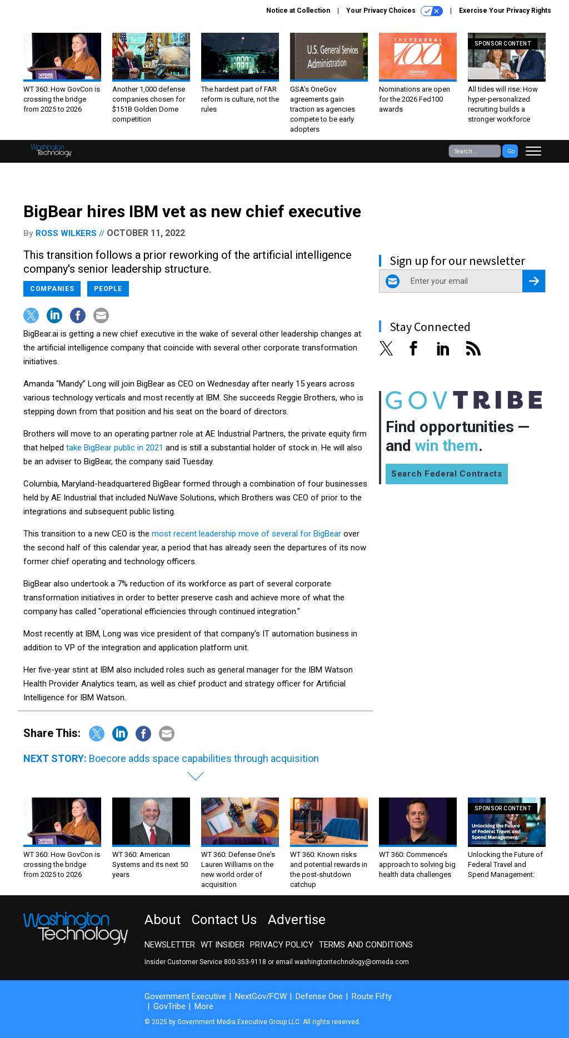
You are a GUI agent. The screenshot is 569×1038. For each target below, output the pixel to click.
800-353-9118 (245, 962)
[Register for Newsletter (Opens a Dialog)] (533, 281)
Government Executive (185, 996)
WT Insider (222, 945)
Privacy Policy (281, 945)
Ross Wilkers (66, 233)
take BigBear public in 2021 (113, 448)
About (162, 919)
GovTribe (169, 1006)
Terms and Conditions (366, 945)
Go (511, 151)
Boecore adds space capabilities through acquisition (204, 758)
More (203, 1006)
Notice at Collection (298, 10)
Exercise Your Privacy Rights (505, 10)
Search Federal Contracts (446, 474)
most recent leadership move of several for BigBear (246, 534)
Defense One (319, 996)
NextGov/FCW (261, 996)
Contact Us (224, 919)
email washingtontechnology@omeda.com (342, 962)
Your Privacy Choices (394, 11)
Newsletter (169, 945)
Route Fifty (372, 996)
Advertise (297, 919)
